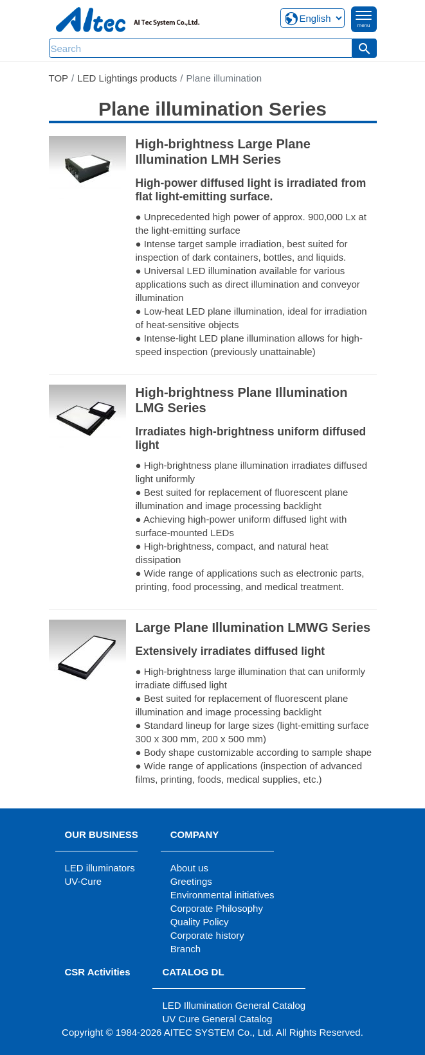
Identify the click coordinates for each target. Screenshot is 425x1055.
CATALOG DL (193, 971)
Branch (185, 948)
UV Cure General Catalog (217, 1018)
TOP (59, 78)
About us (189, 867)
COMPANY (194, 834)
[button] (364, 48)
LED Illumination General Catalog (233, 1005)
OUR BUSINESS (101, 834)
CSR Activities (98, 971)
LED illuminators (100, 867)
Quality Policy (199, 921)
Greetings (191, 881)
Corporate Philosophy (216, 908)
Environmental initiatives (222, 894)
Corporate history (207, 935)
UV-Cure (83, 881)
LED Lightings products (127, 78)
